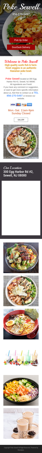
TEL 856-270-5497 (22, 94)
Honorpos (21, 450)
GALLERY (21, 120)
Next (39, 31)
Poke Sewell (21, 7)
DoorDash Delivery (21, 47)
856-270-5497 (21, 14)
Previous (3, 31)
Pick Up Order (21, 40)
